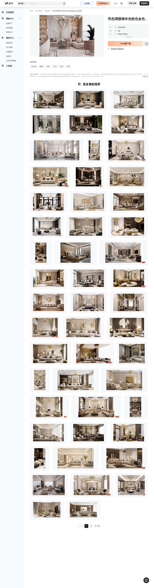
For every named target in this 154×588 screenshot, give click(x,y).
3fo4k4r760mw (117, 48)
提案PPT (9, 23)
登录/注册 (132, 3)
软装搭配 (9, 28)
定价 (115, 3)
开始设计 (144, 3)
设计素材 (9, 47)
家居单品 (9, 43)
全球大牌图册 (11, 60)
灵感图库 (9, 52)
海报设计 (9, 32)
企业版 (87, 3)
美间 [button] (31, 11)
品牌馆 (8, 56)
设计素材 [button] (39, 11)
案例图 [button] (47, 11)
